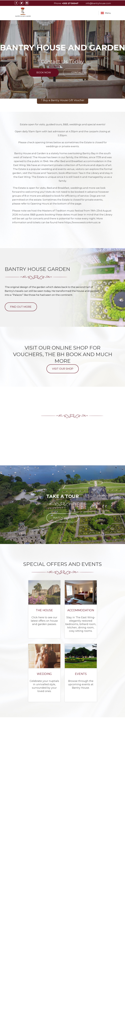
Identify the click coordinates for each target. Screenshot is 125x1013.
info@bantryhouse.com (98, 3)
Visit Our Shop (62, 368)
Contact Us (79, 72)
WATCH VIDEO (62, 517)
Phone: (66, 3)
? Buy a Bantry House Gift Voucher (62, 100)
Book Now (43, 72)
